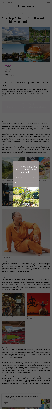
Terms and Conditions (30, 182)
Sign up (34, 177)
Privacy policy (21, 182)
